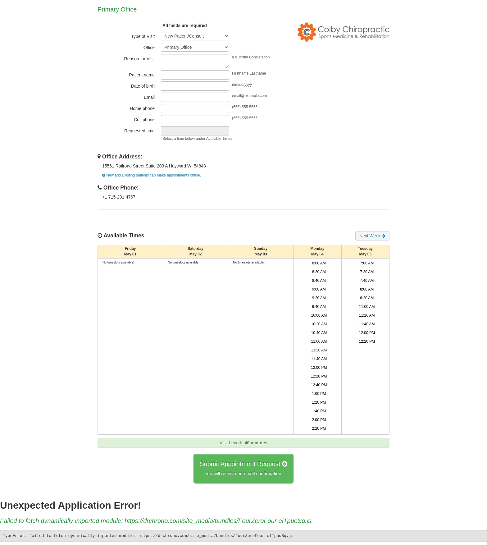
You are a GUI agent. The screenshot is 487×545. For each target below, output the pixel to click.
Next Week (372, 235)
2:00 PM (319, 420)
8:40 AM (319, 280)
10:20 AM (319, 324)
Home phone (142, 108)
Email (149, 97)
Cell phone (144, 119)
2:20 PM (319, 428)
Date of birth (143, 86)
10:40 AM (319, 333)
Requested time (139, 130)
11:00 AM (319, 341)
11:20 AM (319, 350)
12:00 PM (319, 367)
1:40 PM (319, 411)
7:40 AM (367, 280)
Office (149, 47)
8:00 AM (319, 263)
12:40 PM (319, 385)
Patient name (142, 74)
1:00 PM (319, 394)
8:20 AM (319, 272)
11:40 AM (319, 359)
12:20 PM (319, 376)
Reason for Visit (139, 58)
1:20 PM (319, 402)
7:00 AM (367, 263)
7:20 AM (367, 272)
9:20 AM (319, 298)
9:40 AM (319, 307)
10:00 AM (319, 315)
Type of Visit (143, 36)
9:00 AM (319, 289)
